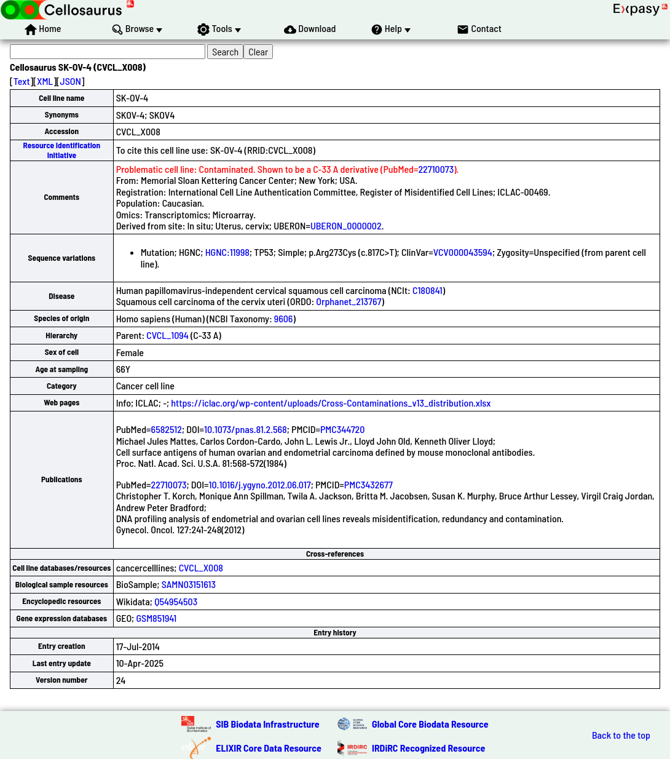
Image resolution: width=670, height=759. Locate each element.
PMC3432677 (368, 484)
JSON (70, 81)
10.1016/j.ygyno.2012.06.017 (260, 484)
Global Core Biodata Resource (430, 723)
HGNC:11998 (227, 252)
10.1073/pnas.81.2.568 (245, 429)
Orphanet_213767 (348, 301)
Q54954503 (175, 601)
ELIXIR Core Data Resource (268, 747)
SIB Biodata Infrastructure (267, 723)
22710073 (436, 169)
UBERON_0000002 (346, 225)
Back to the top (621, 735)
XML (45, 81)
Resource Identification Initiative (61, 149)
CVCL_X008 (201, 567)
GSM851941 (156, 618)
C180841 (427, 290)
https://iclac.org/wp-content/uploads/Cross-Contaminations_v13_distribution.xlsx (331, 402)
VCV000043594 (462, 252)
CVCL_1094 (167, 335)
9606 (283, 318)
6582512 (166, 429)
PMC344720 (342, 429)
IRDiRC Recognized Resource (428, 747)
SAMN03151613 (189, 584)
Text (22, 81)
